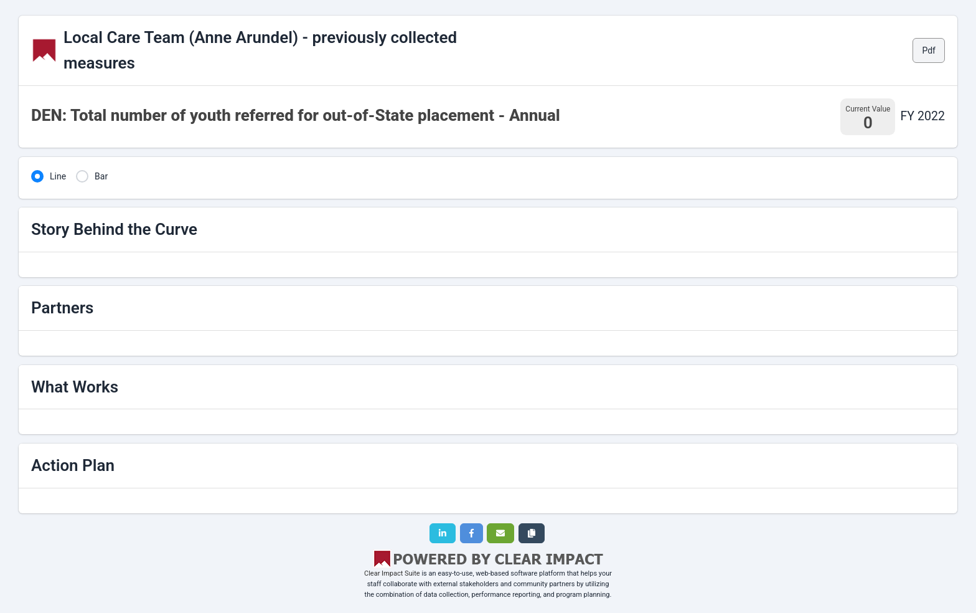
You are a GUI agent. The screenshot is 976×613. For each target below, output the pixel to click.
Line (58, 176)
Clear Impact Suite (392, 573)
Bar (101, 176)
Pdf (929, 50)
